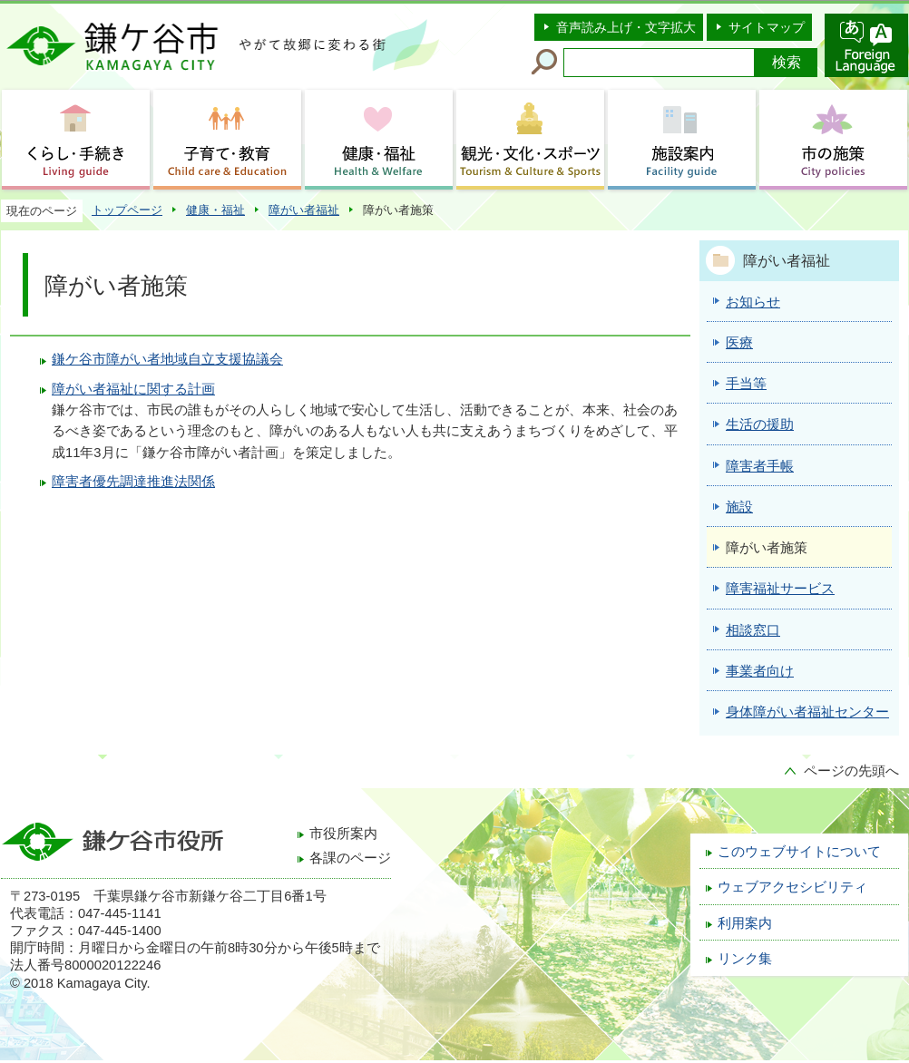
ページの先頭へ (851, 771)
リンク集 (745, 958)
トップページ (127, 210)
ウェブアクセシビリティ (792, 887)
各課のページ (350, 858)
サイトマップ (766, 27)
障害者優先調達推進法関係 (133, 481)
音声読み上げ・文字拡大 (626, 27)
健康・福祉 (215, 210)
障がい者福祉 (304, 210)
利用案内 (745, 923)
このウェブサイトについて (799, 851)
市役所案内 (343, 833)
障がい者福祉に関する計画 (133, 389)
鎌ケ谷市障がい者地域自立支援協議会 (167, 359)
